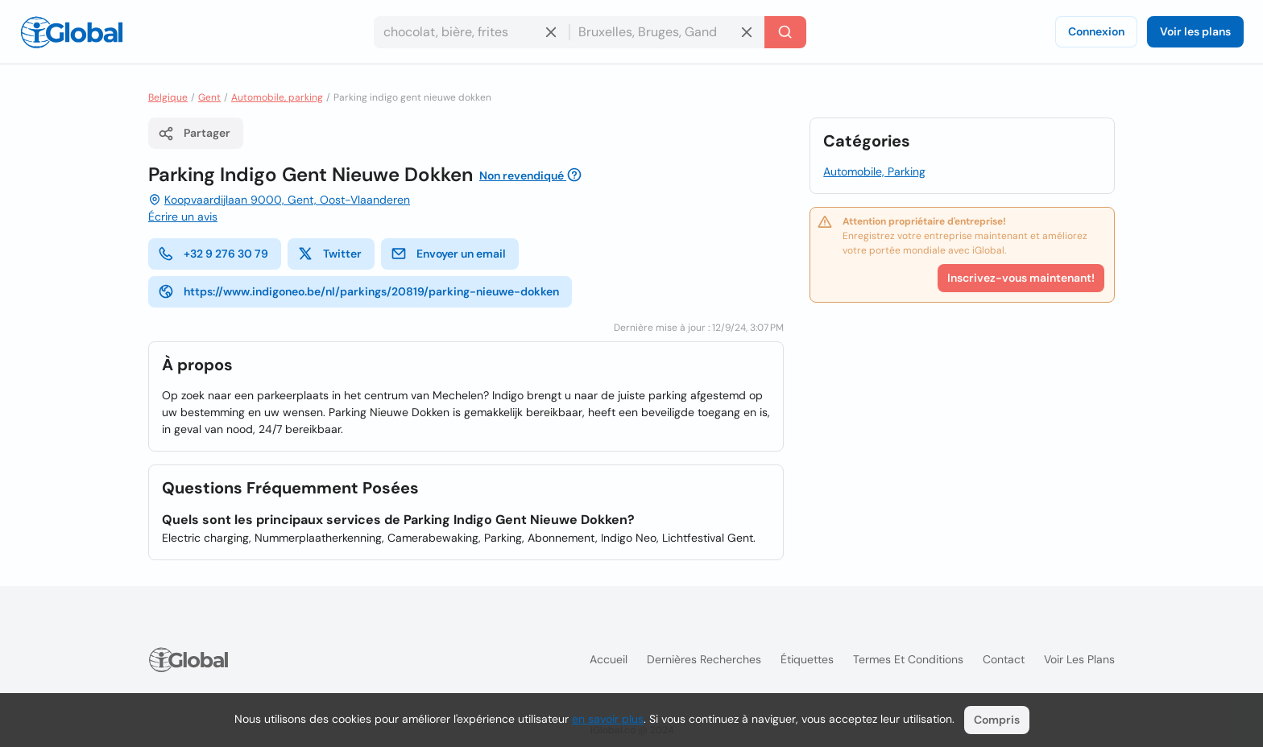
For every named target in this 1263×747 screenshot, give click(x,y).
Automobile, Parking (874, 171)
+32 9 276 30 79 (213, 254)
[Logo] (71, 32)
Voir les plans (1195, 31)
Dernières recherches (704, 659)
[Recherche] (785, 32)
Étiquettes (807, 659)
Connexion (1096, 31)
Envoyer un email (448, 254)
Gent (209, 97)
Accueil (608, 659)
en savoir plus (608, 719)
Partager (194, 134)
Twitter (329, 254)
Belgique (168, 97)
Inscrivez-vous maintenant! (1021, 277)
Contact (1004, 659)
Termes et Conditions (908, 659)
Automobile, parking (277, 97)
